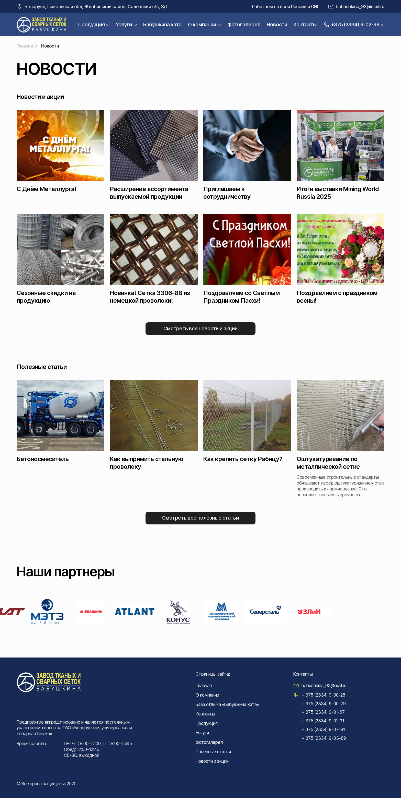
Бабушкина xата (162, 24)
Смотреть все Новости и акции (200, 328)
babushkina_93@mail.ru (360, 6)
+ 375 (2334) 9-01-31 (323, 720)
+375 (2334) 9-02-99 (352, 25)
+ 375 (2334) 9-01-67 (323, 712)
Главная (204, 685)
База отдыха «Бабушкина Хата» (227, 704)
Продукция (91, 25)
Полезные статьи (213, 751)
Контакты (305, 24)
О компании (202, 25)
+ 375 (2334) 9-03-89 (324, 738)
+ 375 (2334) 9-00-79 (324, 703)
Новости (277, 24)
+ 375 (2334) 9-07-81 (323, 729)
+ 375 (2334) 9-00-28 (323, 695)
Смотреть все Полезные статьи (200, 518)
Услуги (124, 25)
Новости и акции (212, 761)
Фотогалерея (243, 24)
